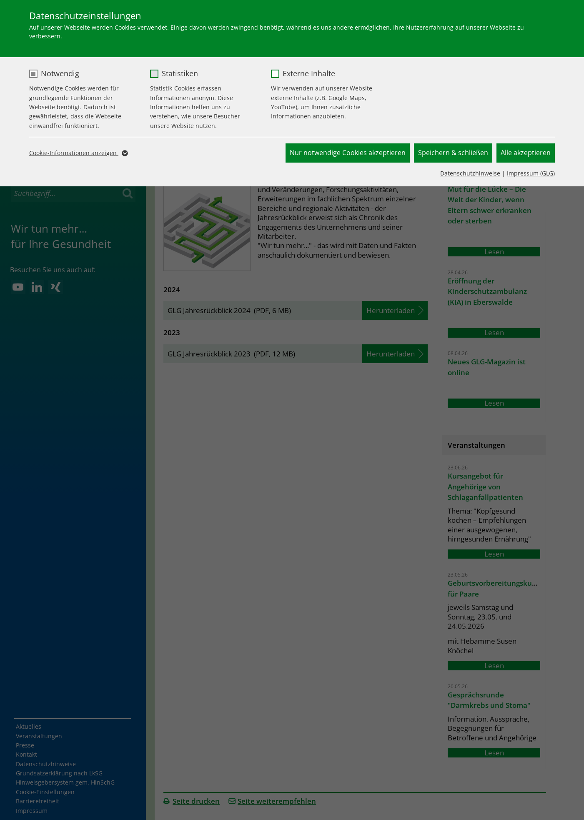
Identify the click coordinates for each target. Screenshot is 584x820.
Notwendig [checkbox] (60, 73)
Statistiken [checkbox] (180, 73)
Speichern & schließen (453, 152)
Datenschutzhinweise (470, 173)
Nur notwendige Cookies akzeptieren (348, 152)
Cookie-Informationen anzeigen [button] (78, 153)
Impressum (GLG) (531, 173)
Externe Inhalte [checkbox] (309, 73)
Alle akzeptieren (526, 152)
